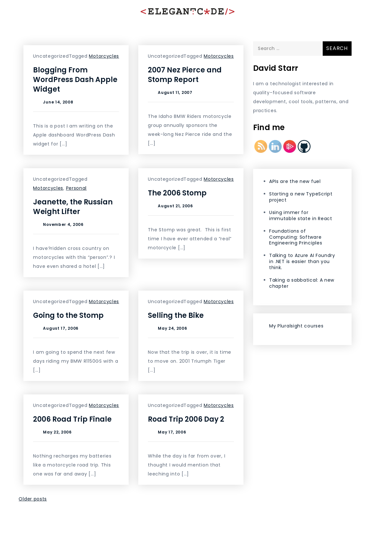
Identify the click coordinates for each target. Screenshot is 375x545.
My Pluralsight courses (296, 326)
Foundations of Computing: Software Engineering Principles (295, 237)
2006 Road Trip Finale (72, 419)
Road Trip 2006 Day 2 (186, 419)
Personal (76, 188)
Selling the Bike (176, 315)
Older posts (33, 499)
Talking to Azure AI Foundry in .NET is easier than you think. (302, 261)
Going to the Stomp (68, 315)
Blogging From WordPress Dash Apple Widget (75, 79)
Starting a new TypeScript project (301, 197)
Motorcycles (104, 56)
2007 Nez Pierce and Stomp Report (185, 75)
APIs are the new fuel (295, 181)
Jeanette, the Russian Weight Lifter (73, 207)
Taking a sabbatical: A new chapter (301, 283)
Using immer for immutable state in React (300, 215)
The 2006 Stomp (177, 193)
